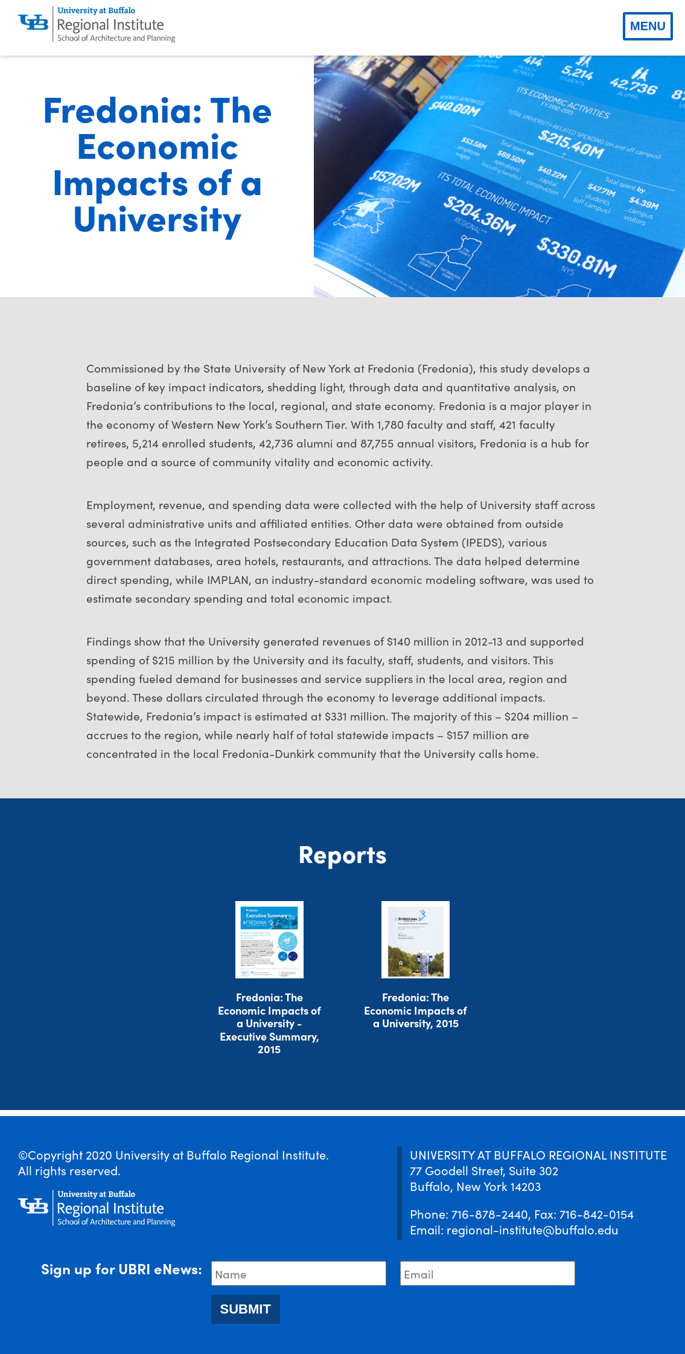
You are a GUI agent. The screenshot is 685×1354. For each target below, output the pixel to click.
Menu (648, 26)
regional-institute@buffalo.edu (533, 1229)
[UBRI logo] (96, 24)
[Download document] (269, 939)
